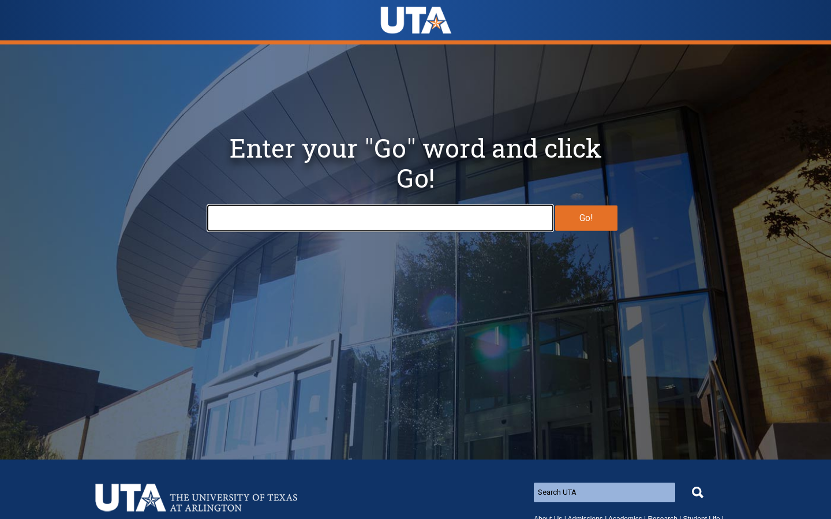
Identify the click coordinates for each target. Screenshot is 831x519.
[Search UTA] (604, 492)
